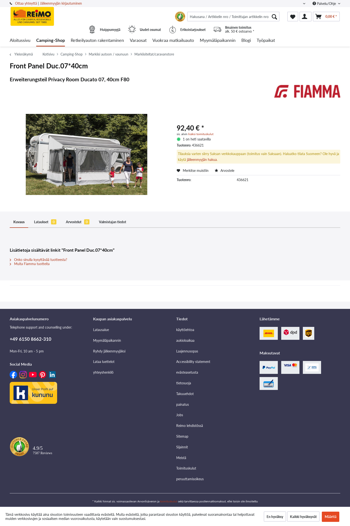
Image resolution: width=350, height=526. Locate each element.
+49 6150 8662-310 (30, 339)
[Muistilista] (292, 16)
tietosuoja (183, 383)
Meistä (181, 458)
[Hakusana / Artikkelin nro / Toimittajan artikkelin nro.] (233, 16)
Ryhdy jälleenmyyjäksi (109, 351)
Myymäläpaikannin (107, 340)
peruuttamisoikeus (190, 479)
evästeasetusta (187, 372)
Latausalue (101, 330)
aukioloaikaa (185, 340)
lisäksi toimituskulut (200, 134)
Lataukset (45, 221)
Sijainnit (182, 447)
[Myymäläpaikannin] (218, 40)
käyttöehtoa (185, 330)
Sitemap (182, 436)
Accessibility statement (193, 362)
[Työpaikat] (266, 40)
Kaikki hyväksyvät (303, 517)
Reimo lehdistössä (189, 426)
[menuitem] (233, 16)
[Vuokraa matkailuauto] (173, 40)
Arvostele (224, 170)
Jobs (179, 415)
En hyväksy (275, 517)
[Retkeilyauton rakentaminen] (97, 40)
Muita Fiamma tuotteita (30, 264)
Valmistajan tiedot (112, 222)
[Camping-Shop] (50, 40)
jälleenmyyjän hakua (202, 159)
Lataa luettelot (103, 362)
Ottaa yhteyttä (26, 3)
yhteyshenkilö (103, 372)
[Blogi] (246, 40)
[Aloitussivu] (20, 40)
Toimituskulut (186, 468)
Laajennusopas (187, 351)
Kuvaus (19, 222)
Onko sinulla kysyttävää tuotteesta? (38, 260)
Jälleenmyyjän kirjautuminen (61, 3)
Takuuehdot (185, 394)
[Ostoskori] (326, 16)
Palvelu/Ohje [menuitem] (325, 3)
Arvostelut (77, 221)
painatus (182, 404)
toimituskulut (168, 501)
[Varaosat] (138, 40)
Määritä (330, 517)
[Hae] (274, 16)
